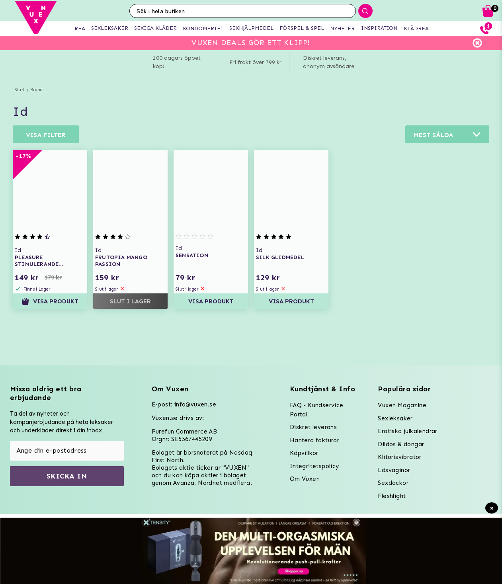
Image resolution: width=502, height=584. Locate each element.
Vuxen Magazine (402, 405)
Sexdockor (393, 482)
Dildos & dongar (401, 444)
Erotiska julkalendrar (407, 431)
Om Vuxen (305, 478)
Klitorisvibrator (399, 457)
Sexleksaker (395, 418)
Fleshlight (392, 496)
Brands (37, 89)
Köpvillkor (304, 453)
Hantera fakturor (314, 440)
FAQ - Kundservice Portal (317, 410)
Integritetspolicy (314, 466)
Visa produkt (49, 301)
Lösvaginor (394, 470)
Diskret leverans (313, 427)
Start (20, 89)
